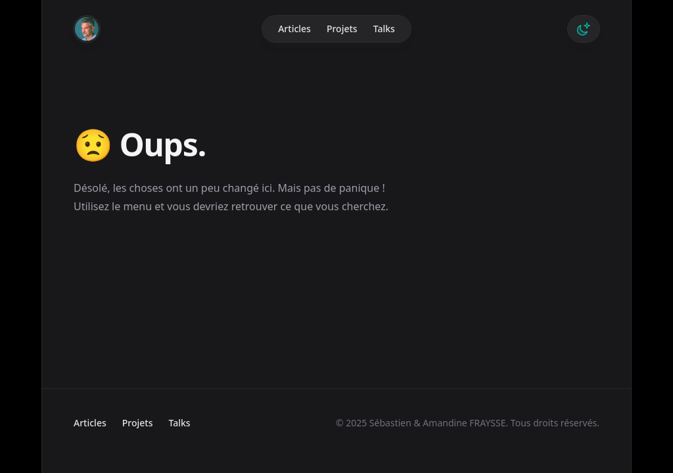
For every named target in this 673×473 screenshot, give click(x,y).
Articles (294, 28)
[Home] (87, 29)
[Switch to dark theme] (583, 29)
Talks (384, 28)
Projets (342, 28)
